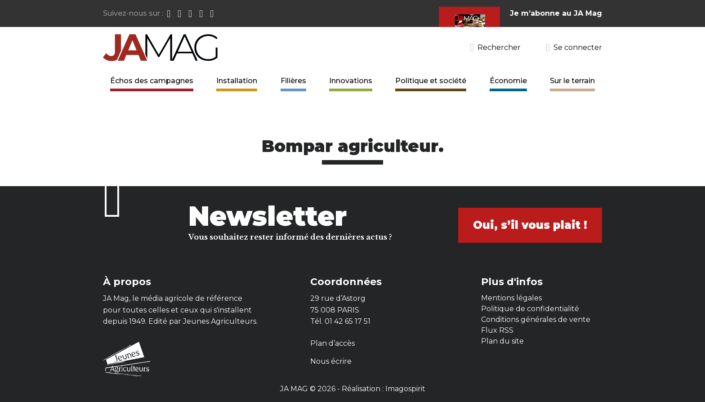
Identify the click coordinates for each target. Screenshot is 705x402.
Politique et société (430, 80)
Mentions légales (511, 298)
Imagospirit (405, 388)
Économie (508, 80)
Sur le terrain (572, 80)
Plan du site (502, 341)
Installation (236, 80)
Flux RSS (497, 330)
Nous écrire (331, 361)
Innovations (350, 80)
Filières (293, 80)
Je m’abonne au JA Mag (556, 13)
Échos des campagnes (151, 80)
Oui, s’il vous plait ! (530, 225)
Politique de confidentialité (530, 308)
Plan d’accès (332, 343)
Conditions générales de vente (535, 319)
